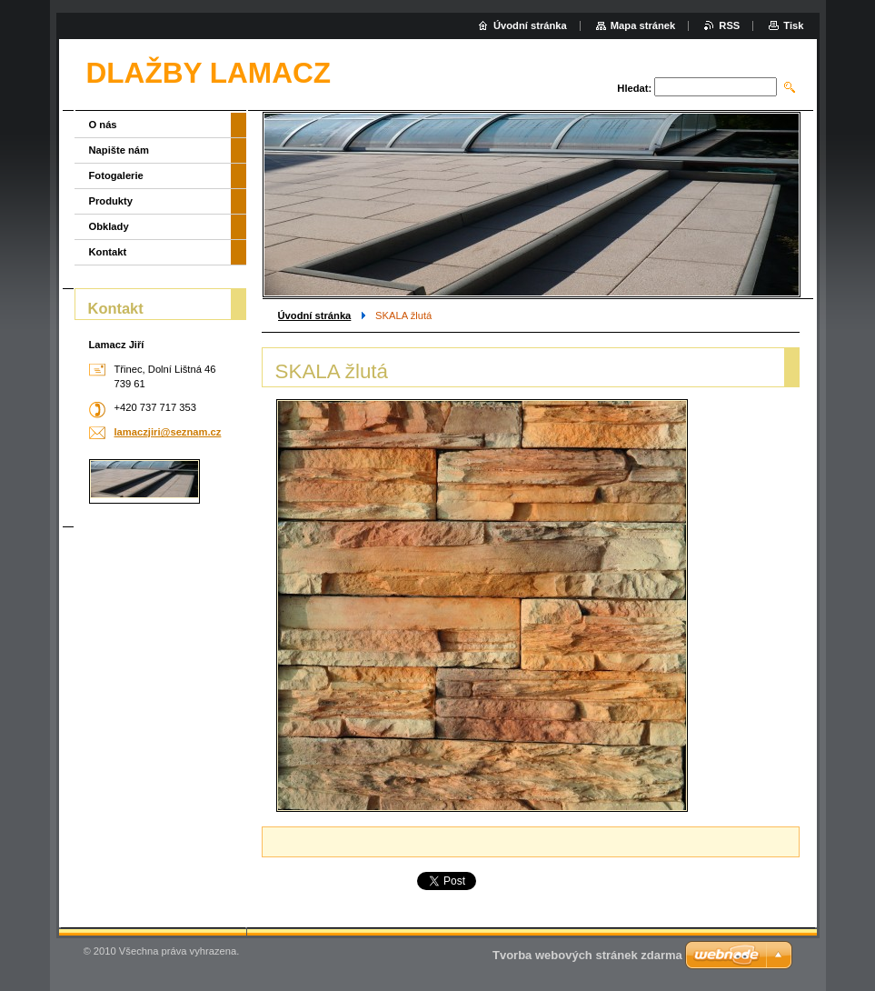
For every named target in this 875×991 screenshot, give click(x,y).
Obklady (109, 226)
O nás (103, 124)
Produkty (111, 200)
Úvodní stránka (315, 315)
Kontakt (108, 251)
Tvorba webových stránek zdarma (587, 955)
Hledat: (634, 88)
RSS (729, 25)
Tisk (793, 25)
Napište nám (119, 150)
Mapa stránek (643, 25)
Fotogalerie (116, 175)
